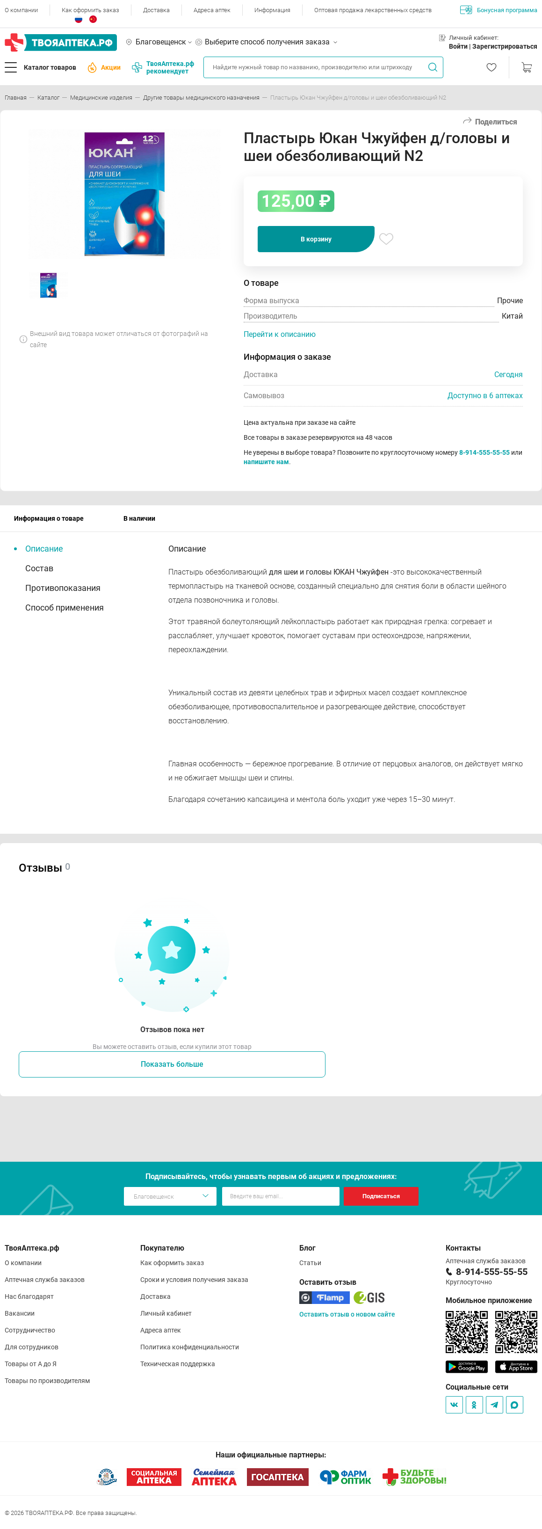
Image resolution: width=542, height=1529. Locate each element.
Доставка (156, 10)
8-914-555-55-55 (484, 452)
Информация (272, 10)
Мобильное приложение (489, 1300)
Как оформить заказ (90, 10)
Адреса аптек (212, 10)
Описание (44, 548)
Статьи (310, 1263)
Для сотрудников (31, 1347)
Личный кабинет (166, 1313)
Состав (39, 568)
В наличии (139, 518)
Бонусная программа (498, 10)
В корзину (316, 239)
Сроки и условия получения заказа (194, 1279)
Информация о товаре (49, 518)
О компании (21, 10)
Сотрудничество (30, 1330)
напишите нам (266, 462)
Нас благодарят (29, 1296)
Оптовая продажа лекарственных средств (373, 10)
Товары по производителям (47, 1380)
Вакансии (20, 1313)
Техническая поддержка (177, 1364)
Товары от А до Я (31, 1364)
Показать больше (172, 1064)
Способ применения (64, 607)
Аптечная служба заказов (45, 1279)
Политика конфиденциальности (189, 1347)
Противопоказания (63, 588)
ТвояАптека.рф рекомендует (163, 67)
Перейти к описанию (280, 334)
